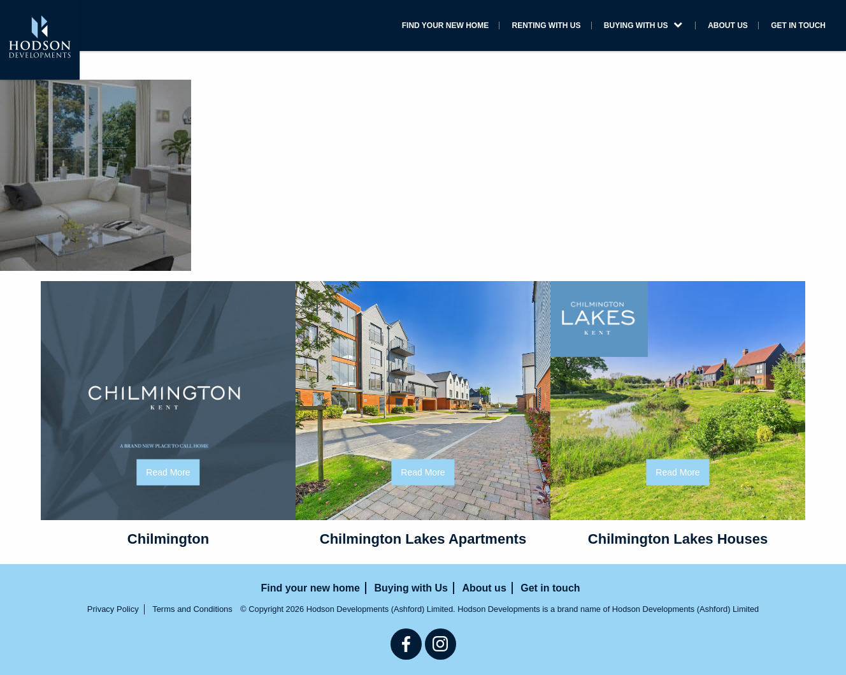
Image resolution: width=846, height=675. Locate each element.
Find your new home (445, 25)
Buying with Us (643, 25)
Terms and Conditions (192, 609)
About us (728, 25)
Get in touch (798, 25)
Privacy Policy (113, 609)
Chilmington (168, 539)
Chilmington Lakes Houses (678, 539)
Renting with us (546, 25)
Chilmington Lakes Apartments (423, 539)
